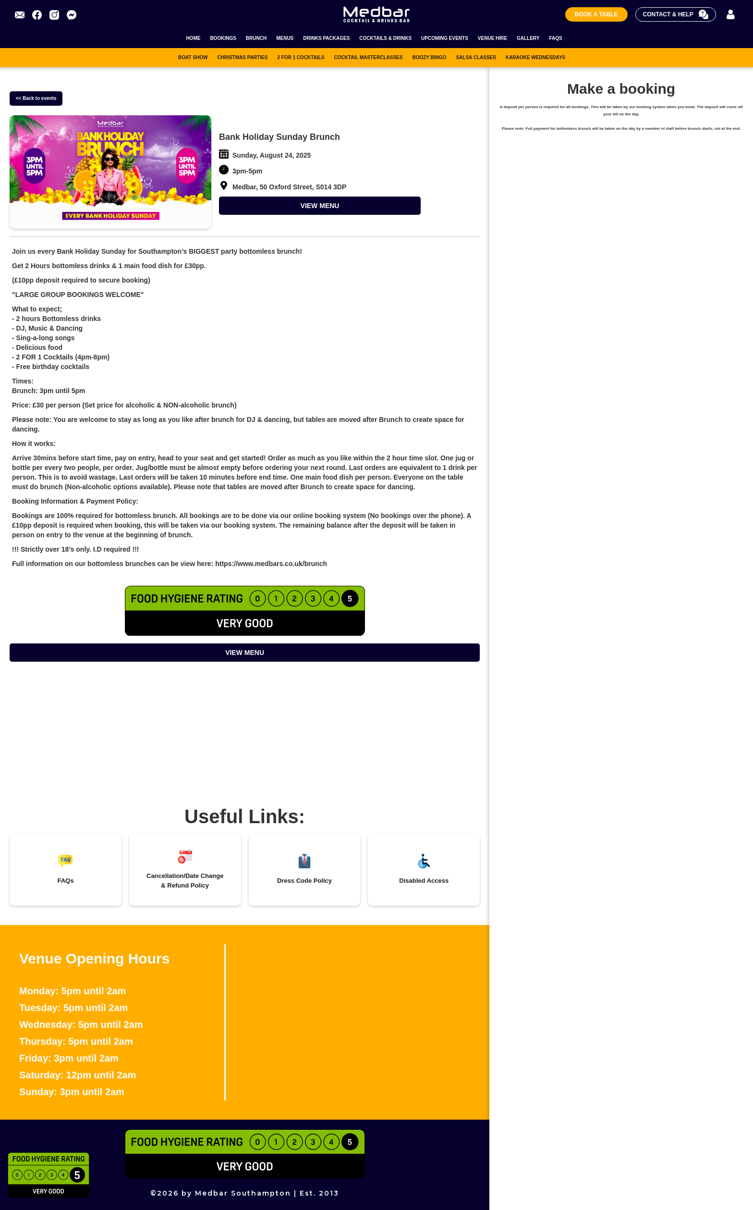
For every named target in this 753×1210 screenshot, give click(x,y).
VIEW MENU (320, 206)
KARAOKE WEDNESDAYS (535, 57)
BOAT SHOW (192, 57)
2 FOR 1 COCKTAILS (300, 57)
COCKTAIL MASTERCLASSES (368, 57)
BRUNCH (256, 38)
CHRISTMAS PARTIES (242, 57)
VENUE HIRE (492, 38)
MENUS (284, 38)
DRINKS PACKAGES (326, 38)
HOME (193, 38)
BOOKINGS (223, 38)
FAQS (555, 38)
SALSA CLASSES (476, 57)
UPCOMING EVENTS (444, 38)
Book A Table (596, 14)
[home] (376, 14)
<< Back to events (35, 98)
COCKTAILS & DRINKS (385, 38)
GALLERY (528, 38)
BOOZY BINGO (429, 57)
